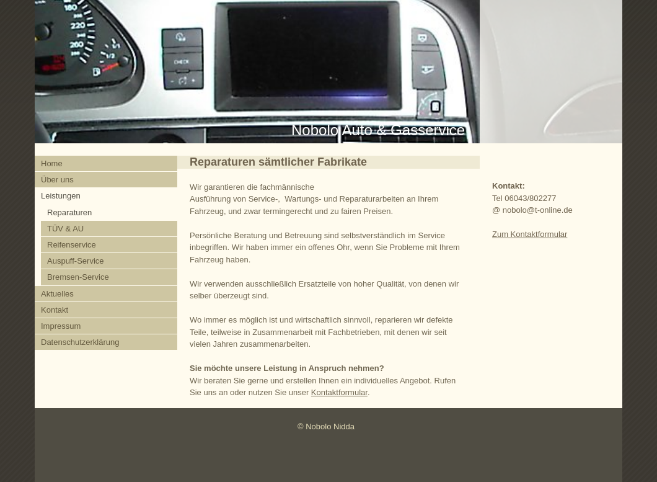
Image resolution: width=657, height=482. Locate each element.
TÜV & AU (65, 228)
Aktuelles (57, 293)
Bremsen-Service (78, 277)
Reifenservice (71, 244)
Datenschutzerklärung (80, 342)
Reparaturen (69, 212)
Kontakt (54, 310)
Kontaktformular (339, 392)
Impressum (61, 326)
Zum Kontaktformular (529, 234)
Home (52, 163)
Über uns (57, 179)
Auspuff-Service (75, 261)
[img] (328, 71)
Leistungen (61, 195)
